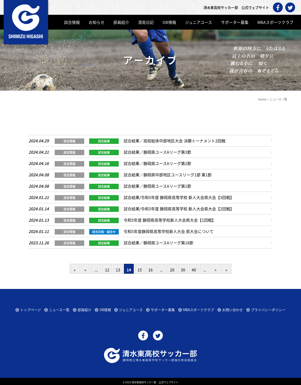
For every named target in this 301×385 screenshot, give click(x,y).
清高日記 (146, 22)
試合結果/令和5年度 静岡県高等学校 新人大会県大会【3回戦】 (179, 197)
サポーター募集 (235, 22)
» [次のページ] (216, 270)
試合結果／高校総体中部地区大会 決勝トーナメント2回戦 (174, 141)
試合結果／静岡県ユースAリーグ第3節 (157, 152)
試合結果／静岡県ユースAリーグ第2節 (157, 163)
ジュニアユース (198, 22)
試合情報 (72, 22)
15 (139, 270)
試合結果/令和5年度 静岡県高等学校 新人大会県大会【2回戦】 (179, 209)
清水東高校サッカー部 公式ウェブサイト (155, 381)
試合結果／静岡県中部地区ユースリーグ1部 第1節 (168, 175)
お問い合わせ (230, 309)
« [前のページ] (85, 270)
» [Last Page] (226, 270)
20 (172, 270)
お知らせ (96, 22)
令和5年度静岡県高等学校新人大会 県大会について (169, 231)
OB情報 (169, 22)
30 (183, 270)
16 (150, 270)
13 (118, 270)
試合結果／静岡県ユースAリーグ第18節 (158, 243)
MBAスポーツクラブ (275, 22)
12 (107, 270)
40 (194, 270)
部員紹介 (121, 22)
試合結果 (104, 141)
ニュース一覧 (57, 309)
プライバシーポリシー (265, 309)
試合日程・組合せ (104, 232)
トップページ (28, 309)
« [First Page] (75, 270)
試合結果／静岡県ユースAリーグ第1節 (157, 186)
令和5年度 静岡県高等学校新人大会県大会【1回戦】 (170, 220)
